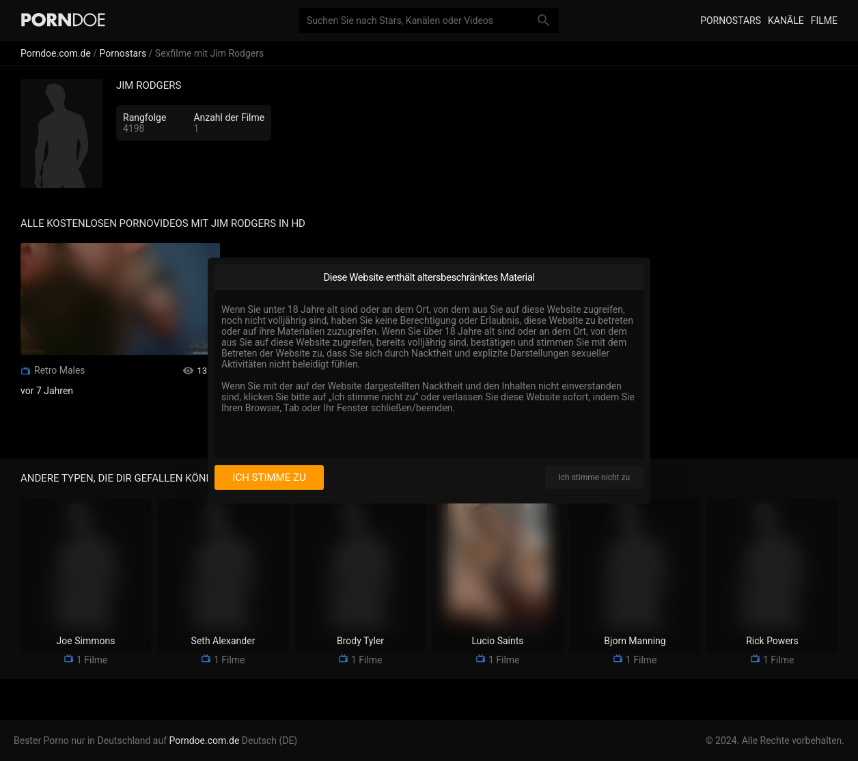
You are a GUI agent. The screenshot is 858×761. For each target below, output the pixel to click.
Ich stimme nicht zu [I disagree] (594, 477)
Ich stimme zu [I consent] (268, 477)
